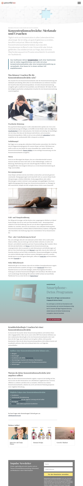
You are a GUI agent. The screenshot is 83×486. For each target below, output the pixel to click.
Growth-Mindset (62, 443)
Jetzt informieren (54, 319)
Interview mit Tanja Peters (16, 443)
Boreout (32, 250)
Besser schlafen (27, 150)
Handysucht (40, 267)
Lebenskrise (46, 135)
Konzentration (33, 60)
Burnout (14, 403)
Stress (27, 246)
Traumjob (16, 258)
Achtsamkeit (22, 401)
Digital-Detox (34, 276)
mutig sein (43, 256)
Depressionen (30, 358)
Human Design (38, 443)
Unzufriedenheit (13, 131)
